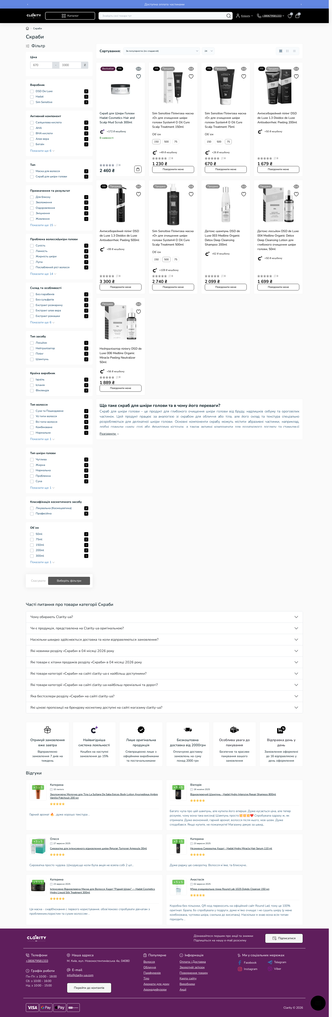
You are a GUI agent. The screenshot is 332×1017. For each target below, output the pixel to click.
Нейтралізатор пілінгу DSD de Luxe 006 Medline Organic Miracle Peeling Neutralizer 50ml (121, 355)
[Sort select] (161, 51)
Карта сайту (188, 978)
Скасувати (38, 581)
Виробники (187, 984)
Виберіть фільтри (69, 581)
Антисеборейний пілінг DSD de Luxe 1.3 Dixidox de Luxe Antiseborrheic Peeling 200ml (277, 117)
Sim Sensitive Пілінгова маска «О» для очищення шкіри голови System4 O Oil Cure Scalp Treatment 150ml (173, 120)
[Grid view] (281, 51)
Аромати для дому (156, 984)
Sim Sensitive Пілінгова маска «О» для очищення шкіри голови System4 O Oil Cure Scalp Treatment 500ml (173, 238)
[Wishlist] (138, 76)
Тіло (146, 978)
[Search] (229, 16)
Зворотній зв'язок (192, 967)
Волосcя (149, 962)
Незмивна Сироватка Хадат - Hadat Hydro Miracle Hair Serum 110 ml (231, 848)
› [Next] (301, 4)
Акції (183, 990)
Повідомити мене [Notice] (173, 169)
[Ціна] (41, 65)
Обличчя (149, 967)
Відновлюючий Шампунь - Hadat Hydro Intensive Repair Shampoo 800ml (233, 794)
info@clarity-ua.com (80, 975)
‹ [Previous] (27, 4)
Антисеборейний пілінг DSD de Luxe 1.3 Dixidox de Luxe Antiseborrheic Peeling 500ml (119, 235)
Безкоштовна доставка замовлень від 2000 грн (164, 4)
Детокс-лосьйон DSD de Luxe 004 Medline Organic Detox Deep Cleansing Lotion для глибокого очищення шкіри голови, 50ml (278, 240)
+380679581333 (37, 961)
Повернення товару (194, 973)
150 (156, 141)
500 (166, 141)
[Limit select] (208, 51)
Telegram (277, 962)
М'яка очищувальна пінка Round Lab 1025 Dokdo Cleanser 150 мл (229, 889)
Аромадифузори (155, 990)
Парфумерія (152, 973)
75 (175, 141)
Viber (274, 969)
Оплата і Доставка (193, 962)
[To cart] (138, 169)
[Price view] (294, 51)
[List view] (287, 51)
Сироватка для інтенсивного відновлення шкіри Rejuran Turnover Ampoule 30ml (98, 848)
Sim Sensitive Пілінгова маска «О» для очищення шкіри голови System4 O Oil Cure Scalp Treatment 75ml (225, 120)
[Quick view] (138, 68)
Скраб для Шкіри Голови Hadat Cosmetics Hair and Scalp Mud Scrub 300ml (117, 117)
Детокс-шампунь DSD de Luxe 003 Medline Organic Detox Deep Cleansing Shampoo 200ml (222, 238)
